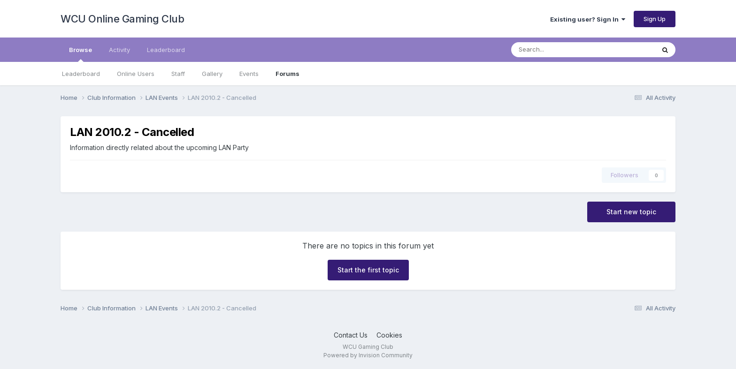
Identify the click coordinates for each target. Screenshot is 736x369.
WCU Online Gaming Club (122, 19)
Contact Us (351, 335)
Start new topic (631, 212)
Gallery (212, 73)
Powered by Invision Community (368, 355)
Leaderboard (81, 73)
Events (249, 73)
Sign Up (655, 19)
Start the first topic (368, 270)
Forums (287, 73)
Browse (80, 54)
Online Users (135, 73)
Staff (178, 73)
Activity (119, 49)
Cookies (389, 335)
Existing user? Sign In (587, 19)
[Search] (558, 49)
